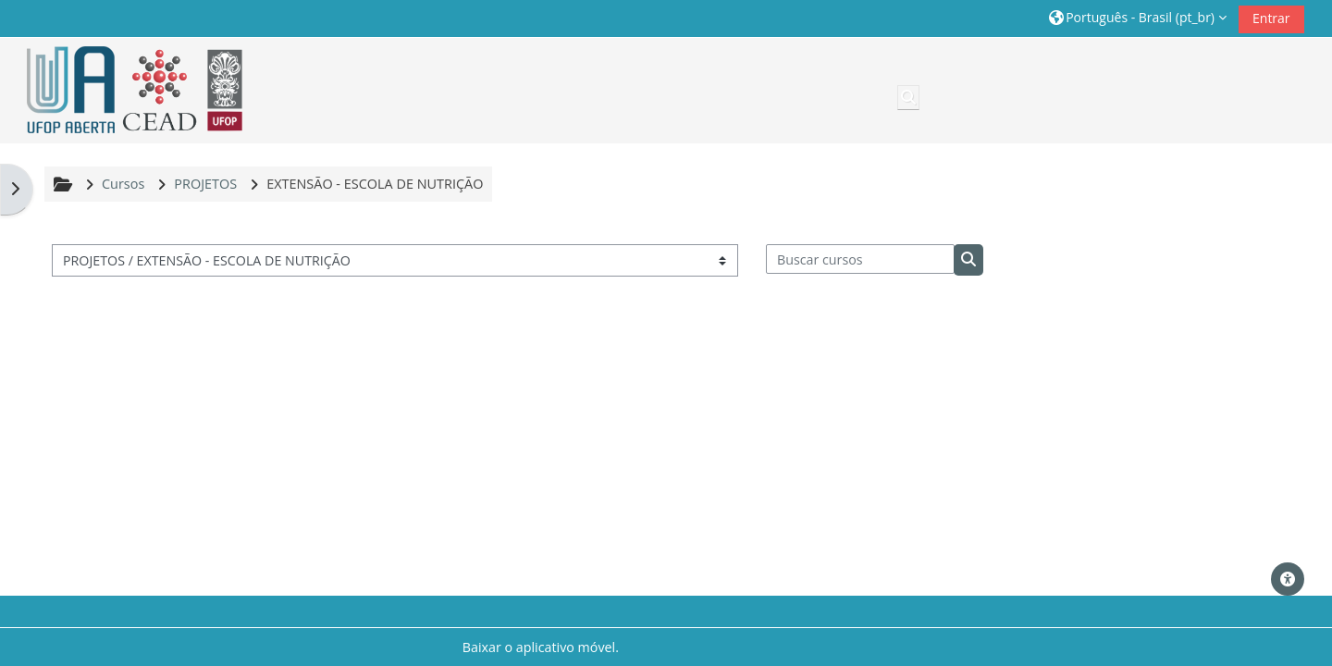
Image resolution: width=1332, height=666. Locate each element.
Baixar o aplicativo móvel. (540, 647)
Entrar (1271, 18)
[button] (1137, 18)
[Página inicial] (128, 90)
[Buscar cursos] (861, 259)
